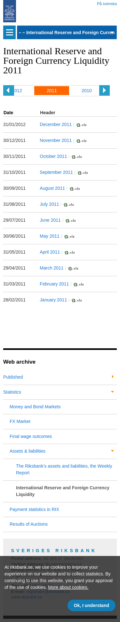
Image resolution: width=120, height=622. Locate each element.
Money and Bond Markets (35, 406)
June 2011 (50, 220)
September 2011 (56, 172)
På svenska (107, 3)
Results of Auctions (29, 524)
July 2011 (49, 204)
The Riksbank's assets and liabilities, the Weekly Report (64, 469)
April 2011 (50, 252)
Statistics (12, 392)
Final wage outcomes (31, 436)
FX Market (20, 421)
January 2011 (53, 299)
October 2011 (53, 156)
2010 (87, 90)
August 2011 (52, 188)
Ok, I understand (91, 605)
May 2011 (49, 236)
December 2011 (56, 124)
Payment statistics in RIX (34, 509)
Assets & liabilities (27, 451)
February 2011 (54, 283)
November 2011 (56, 140)
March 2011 (51, 267)
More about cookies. (68, 587)
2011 (52, 90)
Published (13, 377)
